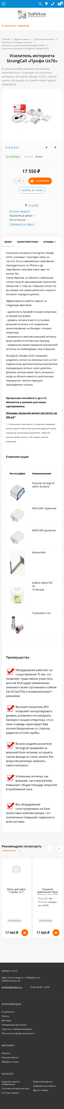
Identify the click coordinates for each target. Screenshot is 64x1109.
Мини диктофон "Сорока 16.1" (16, 891)
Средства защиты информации (11, 1083)
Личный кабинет (10, 1057)
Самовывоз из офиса (21, 224)
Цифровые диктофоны (44, 1085)
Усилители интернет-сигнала (17, 42)
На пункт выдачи (19, 211)
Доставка (6, 1020)
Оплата (5, 1016)
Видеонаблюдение (42, 1081)
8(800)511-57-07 (10, 971)
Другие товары (21, 39)
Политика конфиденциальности (18, 1033)
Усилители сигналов (43, 39)
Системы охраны (10, 1092)
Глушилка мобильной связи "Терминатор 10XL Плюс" (47, 893)
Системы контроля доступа (15, 1088)
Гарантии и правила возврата (17, 1029)
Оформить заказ (10, 1061)
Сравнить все (12, 850)
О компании (8, 1011)
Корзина (6, 1053)
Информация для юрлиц (14, 1024)
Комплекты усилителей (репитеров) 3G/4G (23, 45)
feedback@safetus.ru (12, 987)
